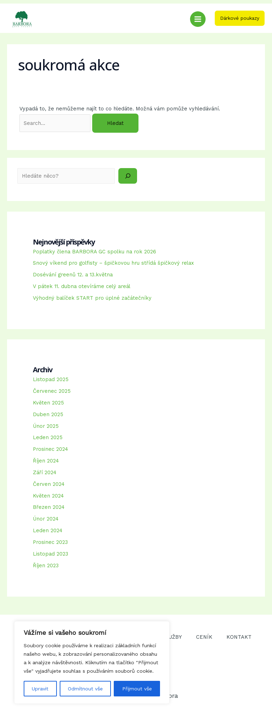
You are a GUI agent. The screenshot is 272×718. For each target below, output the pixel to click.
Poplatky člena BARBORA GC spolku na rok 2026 (94, 251)
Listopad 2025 (51, 379)
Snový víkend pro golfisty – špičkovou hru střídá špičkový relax (113, 263)
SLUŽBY (172, 637)
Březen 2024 (49, 507)
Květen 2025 (48, 403)
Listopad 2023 (50, 554)
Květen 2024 (48, 496)
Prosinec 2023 (50, 542)
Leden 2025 (48, 437)
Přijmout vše (137, 688)
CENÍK (204, 637)
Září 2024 (45, 472)
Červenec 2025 (52, 391)
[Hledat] (127, 176)
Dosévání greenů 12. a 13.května (73, 274)
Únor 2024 (46, 519)
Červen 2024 (49, 484)
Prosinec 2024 (50, 449)
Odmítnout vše (85, 688)
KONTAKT (239, 637)
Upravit (40, 688)
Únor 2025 (46, 426)
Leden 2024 (48, 530)
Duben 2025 (48, 414)
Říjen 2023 (46, 565)
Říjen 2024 (46, 461)
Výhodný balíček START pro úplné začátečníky (92, 298)
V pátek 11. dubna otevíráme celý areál (81, 286)
